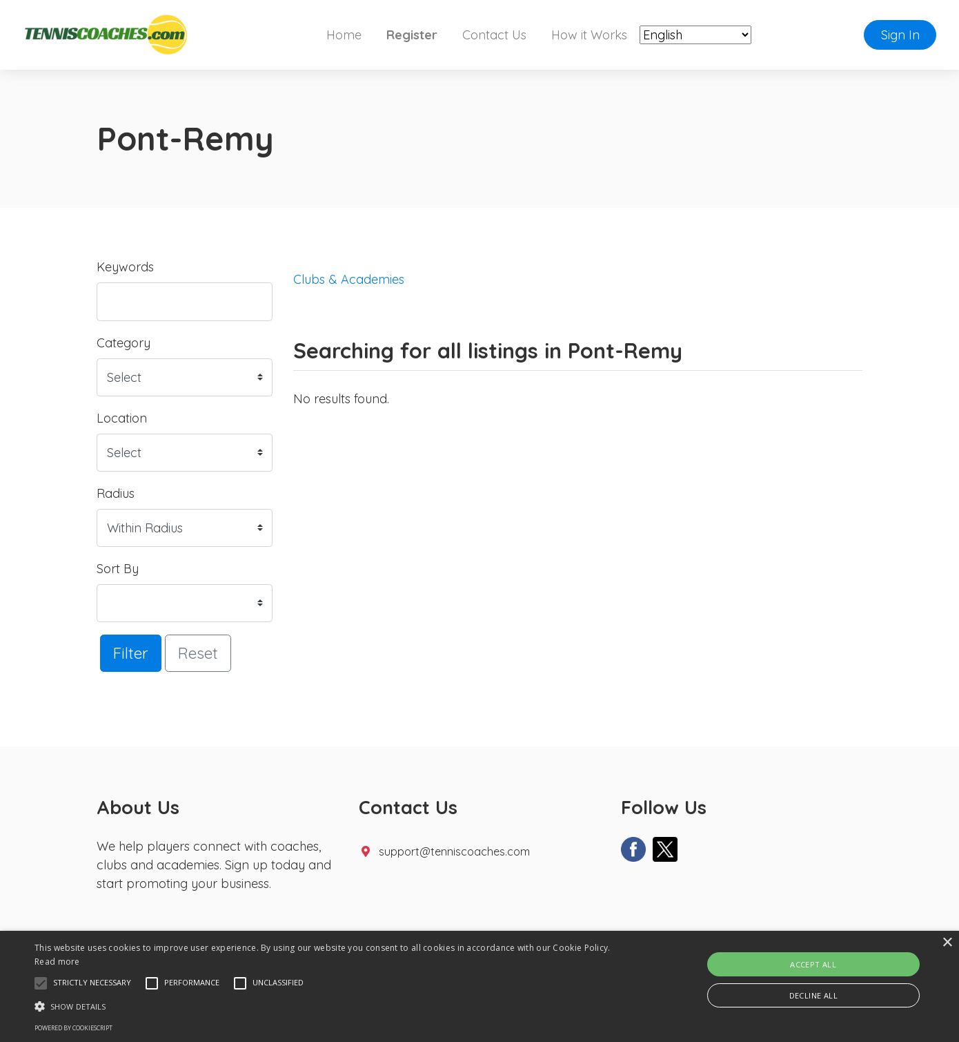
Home (344, 35)
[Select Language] (695, 35)
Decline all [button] (813, 995)
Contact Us (494, 35)
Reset (198, 653)
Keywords (125, 267)
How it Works (589, 35)
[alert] (479, 986)
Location (122, 418)
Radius (116, 493)
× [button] (947, 943)
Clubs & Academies (348, 279)
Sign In (900, 35)
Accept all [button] (813, 964)
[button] (41, 983)
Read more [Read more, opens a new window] (57, 961)
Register (411, 35)
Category (123, 343)
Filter (130, 653)
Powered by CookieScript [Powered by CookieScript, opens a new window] (73, 1027)
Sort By (118, 569)
